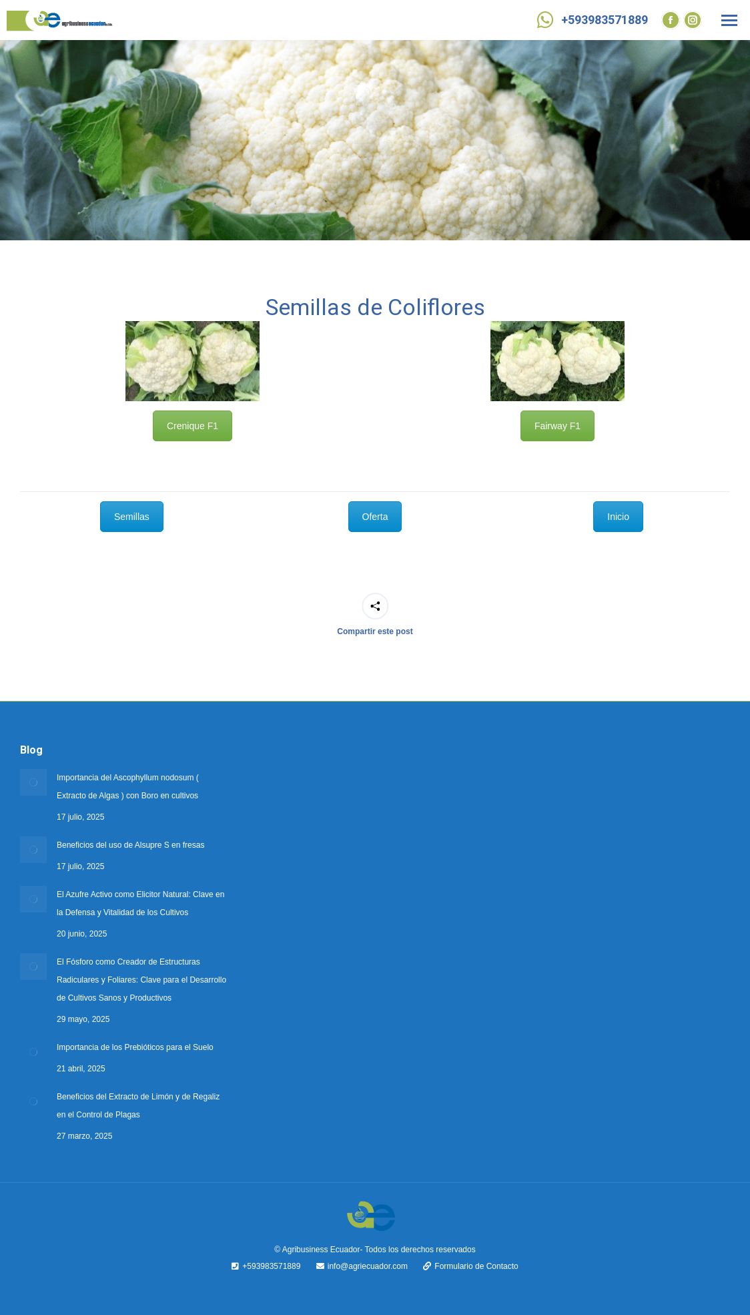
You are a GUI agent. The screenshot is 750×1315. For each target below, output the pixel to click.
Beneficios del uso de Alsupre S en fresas (130, 845)
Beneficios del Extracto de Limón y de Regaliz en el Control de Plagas (138, 1105)
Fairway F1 (557, 824)
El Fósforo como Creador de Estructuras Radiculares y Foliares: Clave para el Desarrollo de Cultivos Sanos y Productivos (141, 980)
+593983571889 (591, 20)
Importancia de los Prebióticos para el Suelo (135, 1047)
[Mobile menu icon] (729, 20)
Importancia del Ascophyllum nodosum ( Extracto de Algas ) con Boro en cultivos (128, 786)
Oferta (375, 914)
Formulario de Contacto (464, 1266)
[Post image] (33, 782)
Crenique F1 (192, 824)
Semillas (131, 914)
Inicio (618, 914)
